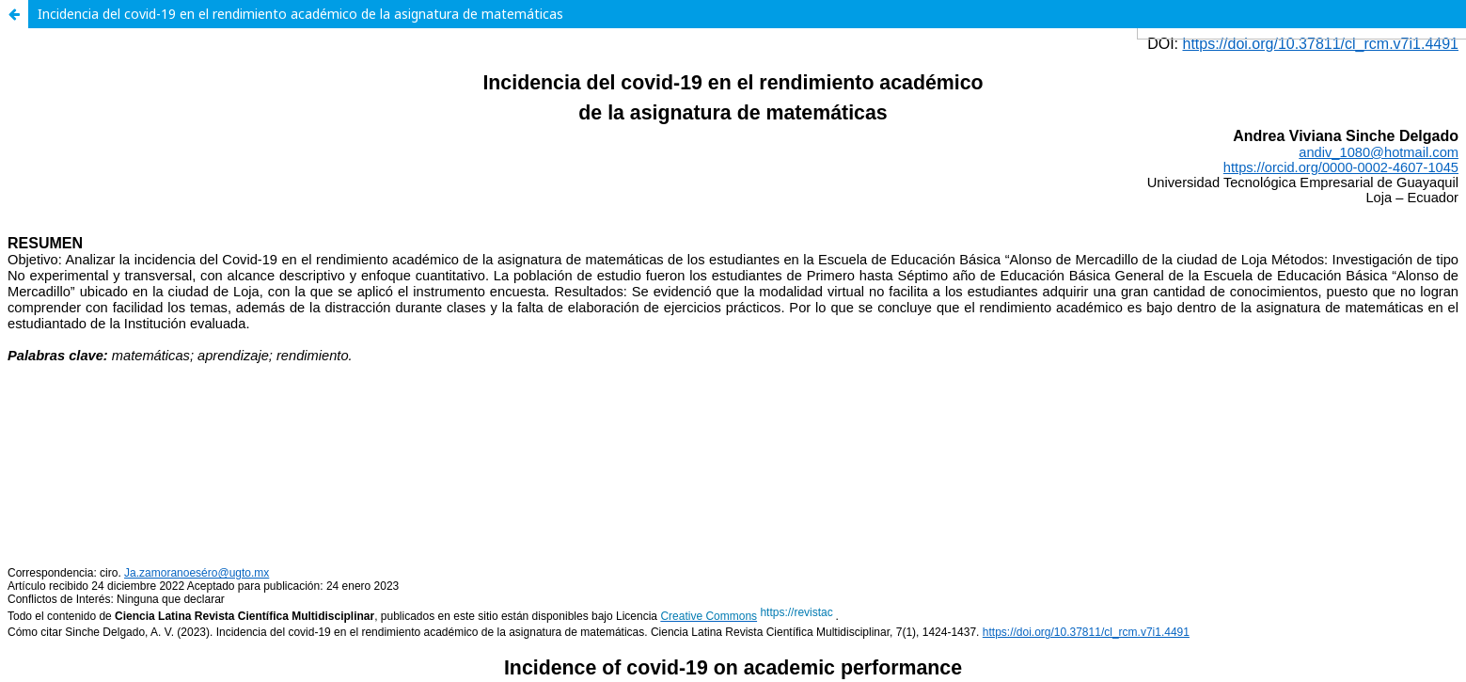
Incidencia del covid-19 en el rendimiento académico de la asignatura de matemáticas (300, 14)
